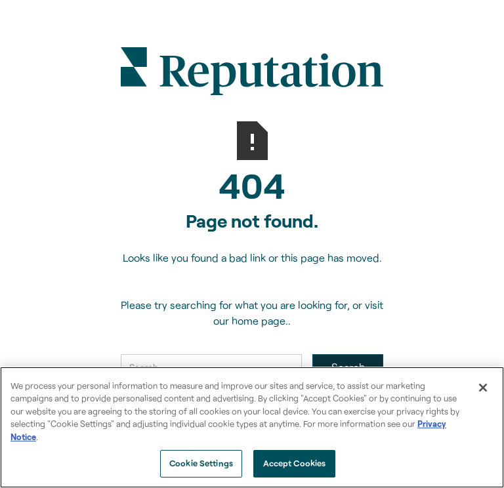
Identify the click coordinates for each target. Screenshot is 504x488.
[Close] (483, 387)
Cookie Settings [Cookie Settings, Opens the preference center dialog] (201, 463)
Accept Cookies (294, 463)
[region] (252, 427)
